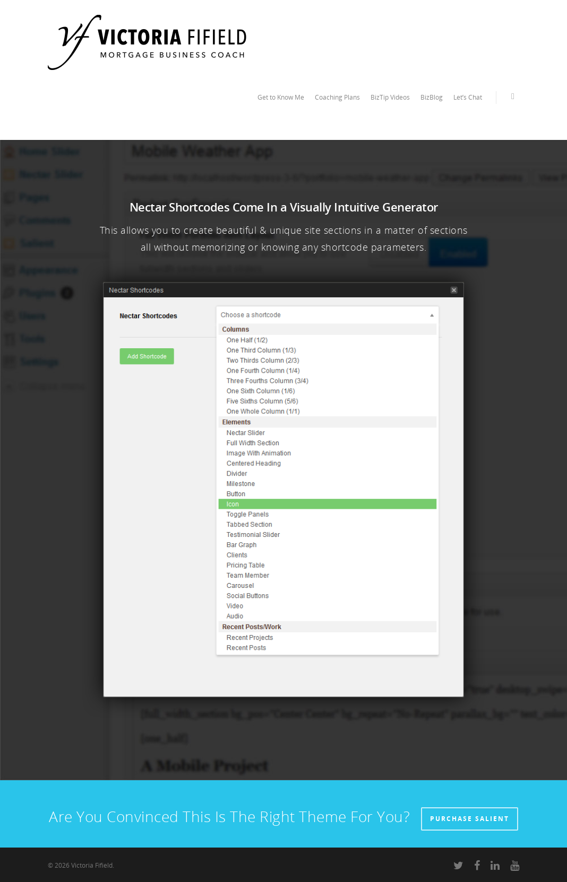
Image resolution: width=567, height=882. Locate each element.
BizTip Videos (390, 97)
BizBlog (431, 97)
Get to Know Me (280, 97)
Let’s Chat (467, 97)
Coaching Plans (337, 97)
